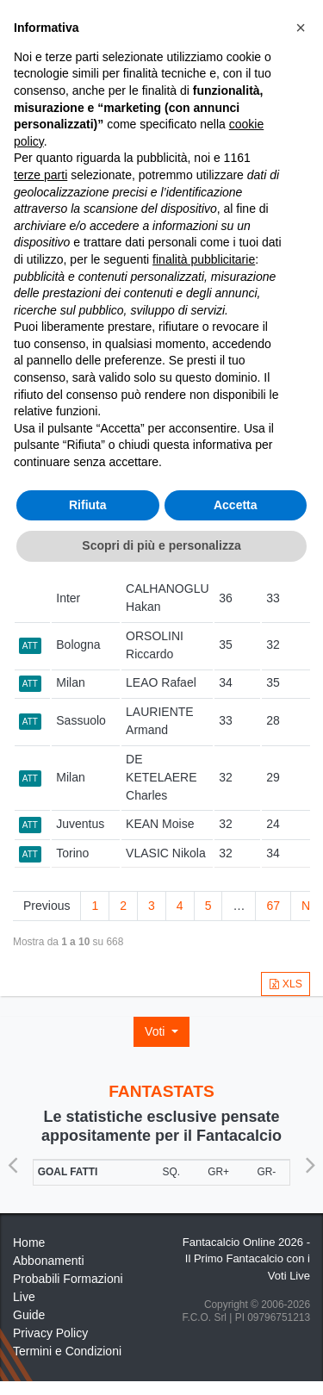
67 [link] (273, 905)
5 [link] (208, 905)
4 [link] (180, 905)
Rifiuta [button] (88, 505)
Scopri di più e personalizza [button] (161, 545)
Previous (13, 1159)
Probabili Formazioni (68, 1279)
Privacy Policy (50, 1333)
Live (24, 1297)
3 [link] (151, 905)
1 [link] (94, 905)
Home (29, 1242)
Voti (156, 1031)
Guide (29, 1315)
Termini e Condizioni (67, 1351)
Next (310, 1159)
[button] (300, 27)
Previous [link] (46, 905)
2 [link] (123, 905)
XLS (285, 984)
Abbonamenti (48, 1260)
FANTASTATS (161, 1091)
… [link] (239, 905)
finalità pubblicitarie (203, 259)
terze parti (40, 175)
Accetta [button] (236, 505)
